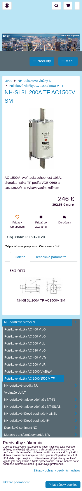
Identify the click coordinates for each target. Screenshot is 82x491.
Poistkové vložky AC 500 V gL (24, 343)
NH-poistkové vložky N (42, 322)
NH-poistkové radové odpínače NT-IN (42, 399)
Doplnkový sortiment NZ (42, 427)
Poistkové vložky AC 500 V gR (24, 364)
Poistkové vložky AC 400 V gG (25, 329)
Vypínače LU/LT (15, 392)
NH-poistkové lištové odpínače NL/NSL (42, 413)
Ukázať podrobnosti (16, 482)
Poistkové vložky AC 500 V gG (25, 336)
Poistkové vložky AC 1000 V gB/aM (28, 371)
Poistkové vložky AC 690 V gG (25, 350)
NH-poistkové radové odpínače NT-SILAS (42, 406)
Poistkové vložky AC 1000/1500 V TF (29, 378)
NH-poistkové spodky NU (42, 385)
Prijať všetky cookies (63, 484)
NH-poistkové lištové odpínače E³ (42, 420)
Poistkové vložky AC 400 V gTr (25, 357)
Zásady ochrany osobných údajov (57, 470)
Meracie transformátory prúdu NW (42, 434)
